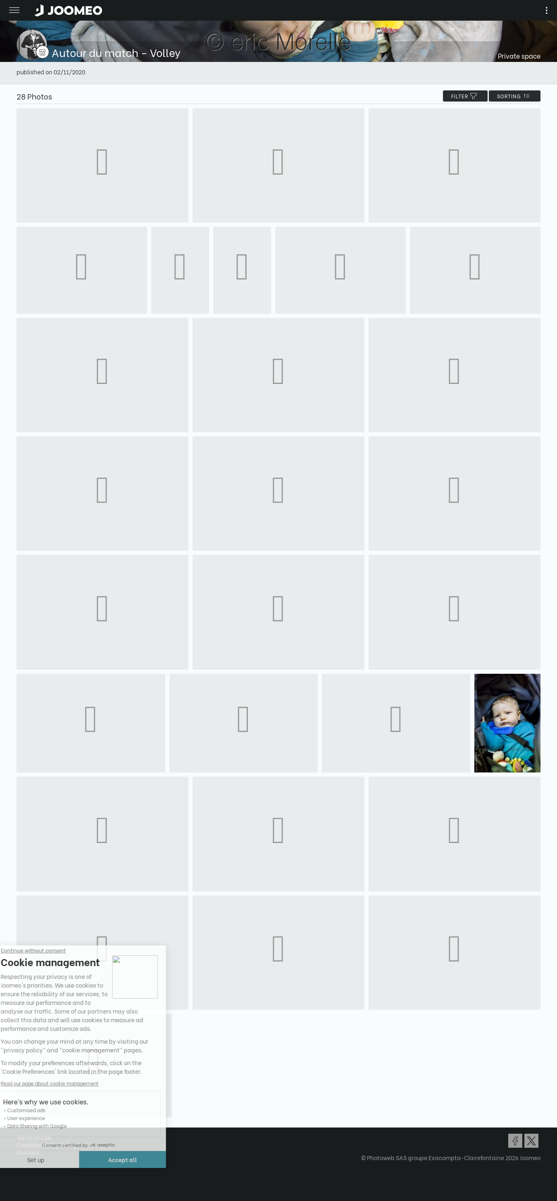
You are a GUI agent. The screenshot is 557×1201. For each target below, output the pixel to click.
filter (465, 95)
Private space (519, 55)
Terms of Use (34, 1137)
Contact (28, 1152)
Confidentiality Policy (47, 1144)
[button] (22, 1158)
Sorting (514, 95)
